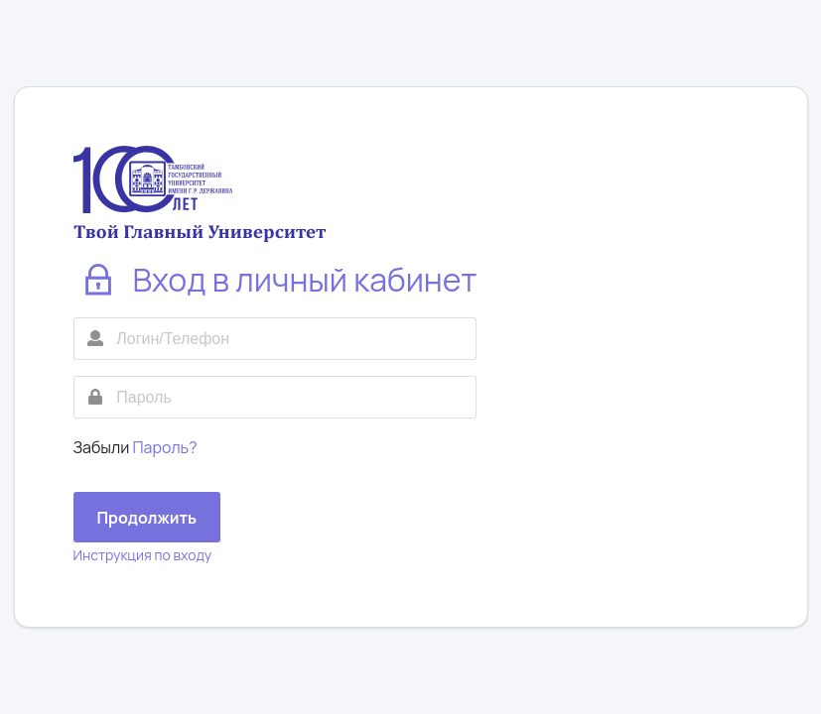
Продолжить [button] (147, 518)
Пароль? (165, 447)
